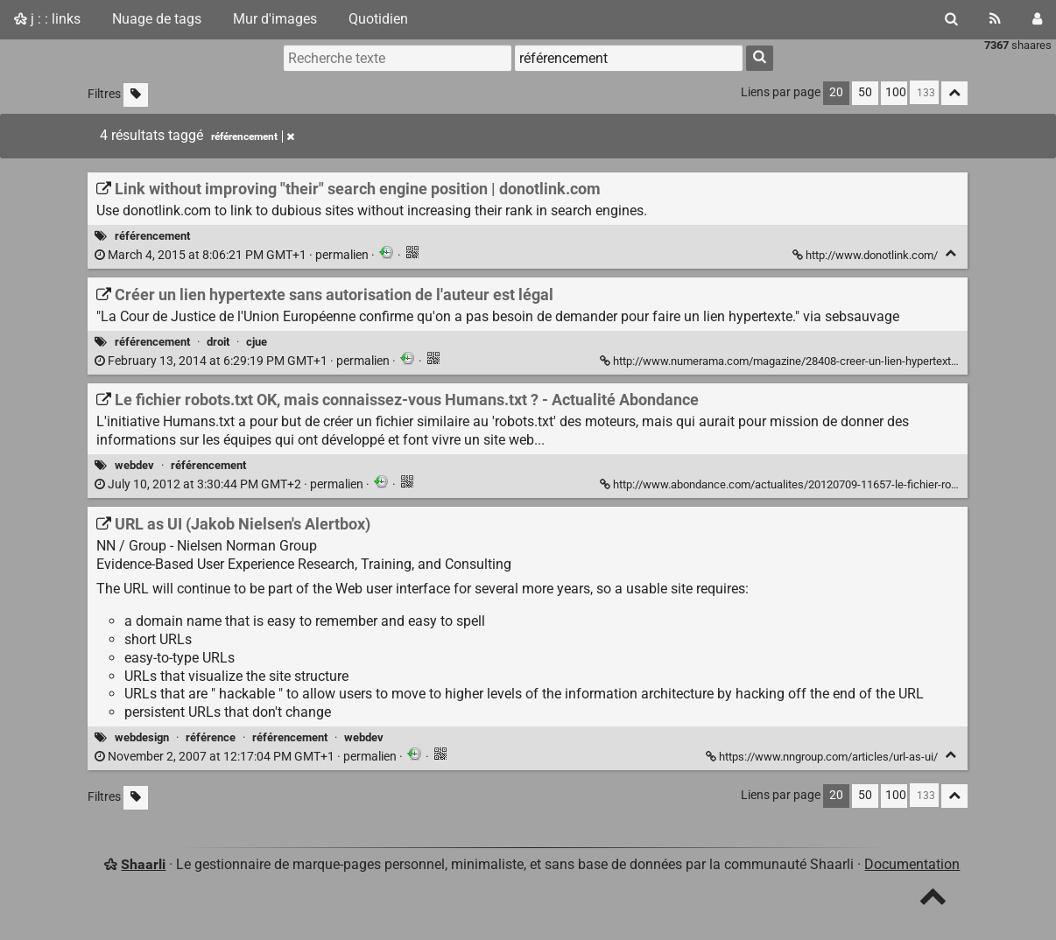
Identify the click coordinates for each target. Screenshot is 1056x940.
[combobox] (629, 58)
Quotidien (378, 19)
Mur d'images (275, 19)
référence (211, 737)
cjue (256, 341)
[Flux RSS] (995, 19)
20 (836, 92)
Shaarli (143, 864)
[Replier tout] (954, 93)
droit (218, 341)
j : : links (47, 19)
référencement (152, 235)
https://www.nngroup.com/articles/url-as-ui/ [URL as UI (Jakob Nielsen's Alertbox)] (823, 756)
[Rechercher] (951, 19)
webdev (134, 465)
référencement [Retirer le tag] (252, 136)
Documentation (912, 864)
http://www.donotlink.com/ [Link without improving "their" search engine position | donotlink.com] (866, 255)
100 (895, 92)
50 (865, 92)
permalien (233, 255)
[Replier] (950, 253)
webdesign (142, 737)
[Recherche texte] (397, 58)
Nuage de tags (156, 19)
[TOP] (933, 900)
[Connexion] (1037, 19)
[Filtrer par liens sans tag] (135, 95)
